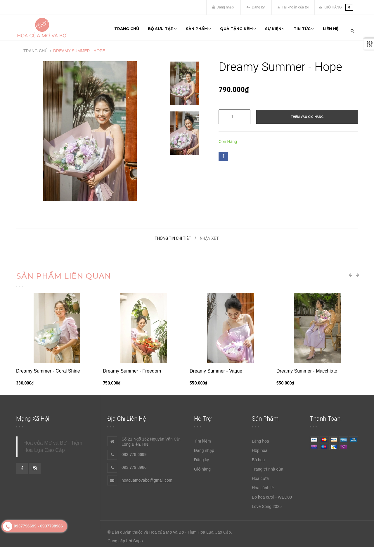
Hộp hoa (259, 447)
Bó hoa (258, 456)
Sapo (138, 537)
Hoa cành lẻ (263, 484)
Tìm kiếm (202, 438)
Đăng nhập (223, 7)
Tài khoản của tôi (293, 7)
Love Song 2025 (267, 503)
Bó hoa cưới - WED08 (272, 494)
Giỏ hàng (202, 466)
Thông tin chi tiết (173, 235)
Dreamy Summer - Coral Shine (48, 367)
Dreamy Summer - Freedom (132, 367)
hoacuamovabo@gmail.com (147, 477)
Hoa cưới (260, 475)
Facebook (223, 153)
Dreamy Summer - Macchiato (306, 367)
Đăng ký (255, 7)
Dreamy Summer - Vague (216, 367)
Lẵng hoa (260, 438)
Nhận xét (209, 235)
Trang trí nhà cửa (267, 466)
